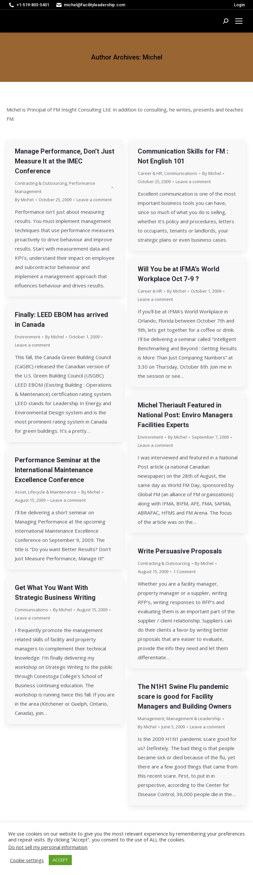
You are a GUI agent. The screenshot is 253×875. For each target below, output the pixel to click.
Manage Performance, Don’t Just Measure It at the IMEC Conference (64, 161)
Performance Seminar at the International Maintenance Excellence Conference (57, 470)
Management (151, 718)
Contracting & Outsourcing (41, 183)
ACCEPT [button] (60, 860)
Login (239, 4)
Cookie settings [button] (27, 860)
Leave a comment (94, 200)
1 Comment (184, 571)
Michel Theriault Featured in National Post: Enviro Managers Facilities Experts (185, 415)
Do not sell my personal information (47, 847)
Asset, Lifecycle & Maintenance (45, 492)
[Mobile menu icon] (239, 21)
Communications (180, 173)
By (24, 200)
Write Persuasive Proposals (180, 551)
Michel (152, 57)
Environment (27, 337)
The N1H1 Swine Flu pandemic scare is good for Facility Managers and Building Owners (185, 696)
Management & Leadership (193, 718)
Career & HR (150, 173)
